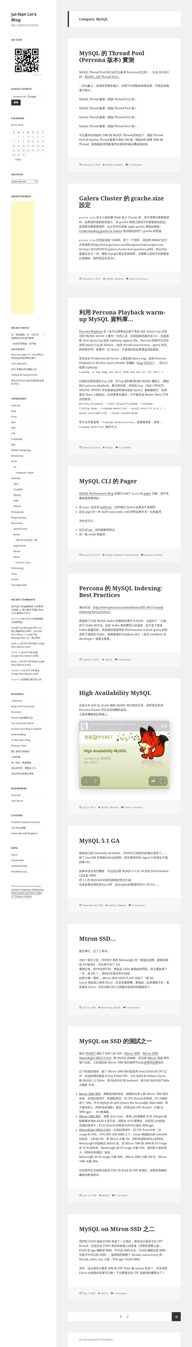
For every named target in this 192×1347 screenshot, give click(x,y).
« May (18, 159)
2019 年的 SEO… (19, 363)
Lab (13, 433)
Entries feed (17, 860)
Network (15, 478)
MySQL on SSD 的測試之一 (115, 1041)
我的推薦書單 (18, 349)
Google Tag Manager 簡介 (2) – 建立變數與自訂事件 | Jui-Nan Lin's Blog (27, 631)
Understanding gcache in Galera (100, 231)
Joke (13, 427)
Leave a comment (138, 278)
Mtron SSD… (97, 938)
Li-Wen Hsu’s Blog (20, 740)
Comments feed (19, 866)
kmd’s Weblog (18, 734)
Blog (13, 411)
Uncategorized (19, 585)
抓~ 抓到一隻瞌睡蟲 (21, 762)
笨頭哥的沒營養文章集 (22, 773)
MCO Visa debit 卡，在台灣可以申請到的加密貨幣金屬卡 (27, 356)
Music (17, 557)
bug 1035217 (145, 363)
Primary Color (19, 745)
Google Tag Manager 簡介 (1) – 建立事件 (25, 636)
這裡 (146, 1062)
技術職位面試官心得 (31, 679)
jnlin (13, 643)
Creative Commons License (25, 822)
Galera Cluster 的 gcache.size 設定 (121, 201)
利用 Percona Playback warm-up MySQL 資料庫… (122, 315)
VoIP (16, 500)
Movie (17, 551)
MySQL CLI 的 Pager (108, 481)
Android (15, 405)
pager (147, 493)
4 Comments (124, 659)
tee (90, 530)
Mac (13, 444)
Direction (16, 712)
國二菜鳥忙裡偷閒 (20, 751)
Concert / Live (23, 562)
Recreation (17, 523)
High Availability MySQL (115, 693)
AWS (16, 483)
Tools (14, 573)
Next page (176, 1316)
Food (13, 416)
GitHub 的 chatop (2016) (24, 374)
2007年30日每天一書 (26, 540)
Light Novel (20, 545)
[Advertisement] (22, 258)
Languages (16, 439)
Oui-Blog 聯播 (18, 827)
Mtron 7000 (155, 1058)
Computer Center (25, 472)
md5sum (106, 507)
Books (17, 534)
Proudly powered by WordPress (96, 1339)
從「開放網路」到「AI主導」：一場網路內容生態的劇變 (28, 336)
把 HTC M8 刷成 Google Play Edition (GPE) (28, 645)
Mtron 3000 (132, 1053)
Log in (14, 854)
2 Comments (135, 164)
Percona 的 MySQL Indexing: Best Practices (120, 591)
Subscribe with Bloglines (24, 833)
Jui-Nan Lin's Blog (24, 16)
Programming (18, 517)
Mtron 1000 (150, 1053)
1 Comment (125, 447)
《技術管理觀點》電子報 (23, 343)
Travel (14, 579)
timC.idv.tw (17, 800)
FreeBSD (18, 489)
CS (15, 467)
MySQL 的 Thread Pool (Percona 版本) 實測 (111, 56)
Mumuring (17, 455)
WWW (17, 506)
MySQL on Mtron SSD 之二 (117, 1229)
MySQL (17, 495)
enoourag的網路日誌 (22, 717)
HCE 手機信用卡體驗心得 (24, 369)
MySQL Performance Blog (96, 493)
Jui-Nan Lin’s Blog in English (26, 728)
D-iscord (15, 795)
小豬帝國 (15, 757)
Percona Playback (91, 331)
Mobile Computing (21, 450)
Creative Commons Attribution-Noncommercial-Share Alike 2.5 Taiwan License (27, 893)
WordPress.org (19, 871)
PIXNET (91, 1053)
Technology (17, 568)
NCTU (14, 461)
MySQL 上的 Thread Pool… (102, 76)
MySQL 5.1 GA (99, 840)
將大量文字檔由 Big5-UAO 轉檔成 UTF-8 (27, 611)
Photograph (17, 512)
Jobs (13, 422)
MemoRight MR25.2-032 (95, 1058)
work (19, 886)
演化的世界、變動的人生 (23, 768)
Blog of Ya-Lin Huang (22, 706)
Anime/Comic (21, 528)
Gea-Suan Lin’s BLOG (22, 723)
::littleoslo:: (17, 700)
